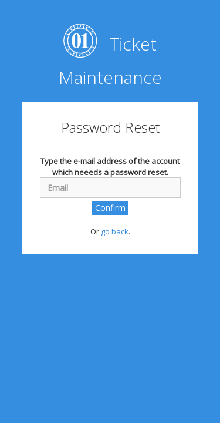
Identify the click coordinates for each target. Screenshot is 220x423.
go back (114, 231)
